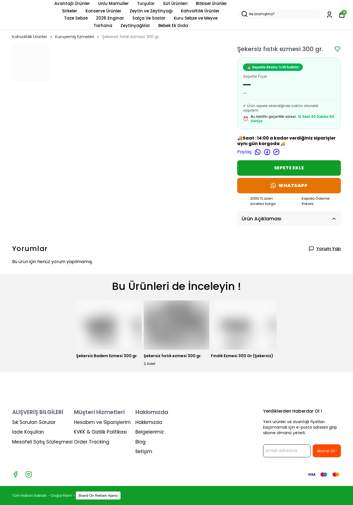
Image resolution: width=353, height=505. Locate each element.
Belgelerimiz (149, 432)
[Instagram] (28, 474)
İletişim (143, 451)
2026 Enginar (110, 18)
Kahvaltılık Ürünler (200, 11)
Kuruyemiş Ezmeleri (74, 36)
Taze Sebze (76, 18)
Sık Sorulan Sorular (33, 422)
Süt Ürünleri (175, 3)
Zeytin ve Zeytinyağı (151, 11)
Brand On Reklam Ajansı (98, 495)
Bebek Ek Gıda (173, 25)
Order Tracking (91, 442)
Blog (140, 442)
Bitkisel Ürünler (211, 3)
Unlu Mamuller (113, 3)
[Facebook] (15, 474)
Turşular (146, 3)
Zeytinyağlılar (135, 25)
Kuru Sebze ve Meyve (196, 18)
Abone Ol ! (327, 451)
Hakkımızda (148, 422)
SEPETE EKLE (289, 168)
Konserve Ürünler (103, 11)
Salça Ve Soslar (148, 18)
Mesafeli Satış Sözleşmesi (42, 442)
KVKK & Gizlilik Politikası (100, 432)
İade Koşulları (28, 432)
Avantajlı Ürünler (72, 3)
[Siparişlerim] (329, 14)
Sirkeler (69, 11)
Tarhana (102, 25)
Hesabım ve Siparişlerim (102, 422)
